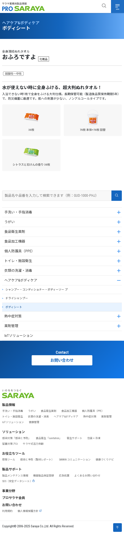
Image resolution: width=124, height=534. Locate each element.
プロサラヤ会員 (13, 498)
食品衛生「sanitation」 (49, 438)
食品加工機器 (14, 241)
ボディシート (13, 307)
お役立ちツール (13, 454)
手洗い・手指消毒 (18, 212)
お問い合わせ (62, 360)
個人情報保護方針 (30, 511)
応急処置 (64, 475)
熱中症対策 (13, 316)
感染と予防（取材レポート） (37, 459)
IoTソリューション (18, 336)
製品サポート (12, 469)
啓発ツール (8, 459)
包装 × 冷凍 (93, 438)
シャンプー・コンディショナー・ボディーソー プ (36, 289)
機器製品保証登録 (43, 475)
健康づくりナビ (105, 459)
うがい (9, 222)
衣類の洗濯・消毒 (18, 271)
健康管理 (34, 422)
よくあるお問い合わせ (87, 475)
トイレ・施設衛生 (18, 261)
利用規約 (7, 511)
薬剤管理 (11, 326)
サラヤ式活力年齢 (33, 443)
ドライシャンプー (16, 298)
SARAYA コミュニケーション (75, 459)
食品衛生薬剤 (14, 232)
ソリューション (13, 432)
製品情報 (8, 405)
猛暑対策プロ (10, 443)
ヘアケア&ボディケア (20, 280)
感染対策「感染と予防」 (16, 438)
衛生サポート (74, 438)
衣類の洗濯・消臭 (38, 416)
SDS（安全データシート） (18, 481)
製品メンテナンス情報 (15, 475)
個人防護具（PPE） (19, 251)
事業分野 (8, 491)
